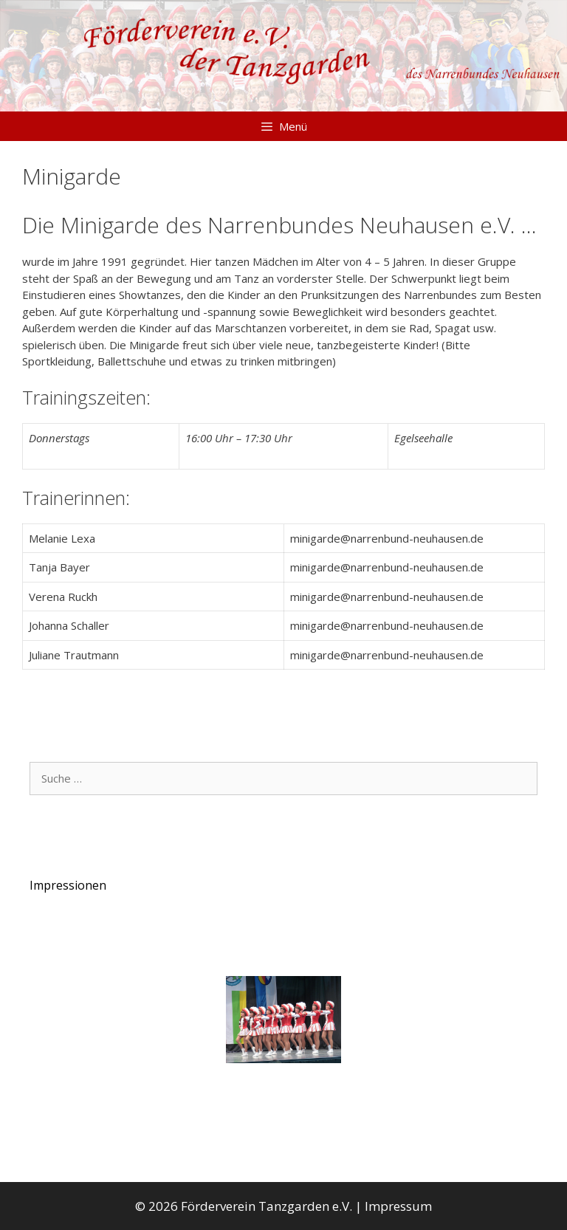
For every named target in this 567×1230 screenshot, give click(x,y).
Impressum (398, 1206)
